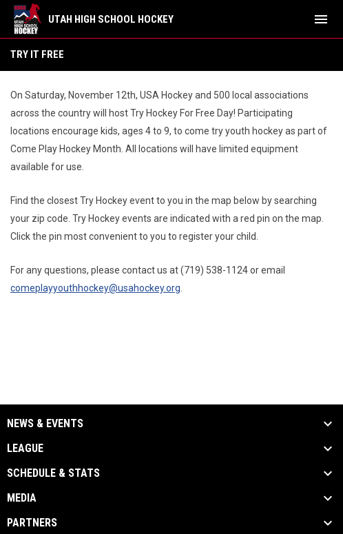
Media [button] (22, 498)
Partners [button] (32, 522)
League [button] (25, 448)
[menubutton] (321, 19)
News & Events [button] (45, 423)
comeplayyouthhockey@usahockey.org (95, 288)
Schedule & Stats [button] (53, 473)
